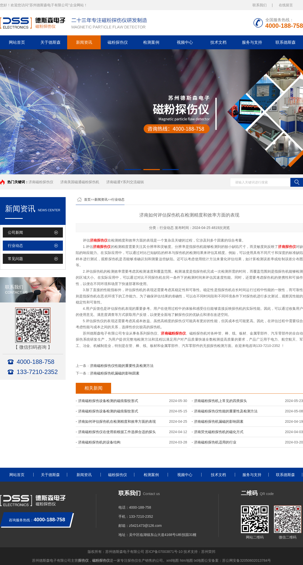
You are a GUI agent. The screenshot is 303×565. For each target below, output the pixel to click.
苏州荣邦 (208, 552)
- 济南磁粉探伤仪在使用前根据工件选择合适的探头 (116, 432)
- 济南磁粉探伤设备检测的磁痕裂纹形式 (107, 401)
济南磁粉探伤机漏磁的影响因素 (114, 373)
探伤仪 (83, 560)
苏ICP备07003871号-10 (164, 552)
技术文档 (218, 42)
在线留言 (286, 5)
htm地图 (186, 560)
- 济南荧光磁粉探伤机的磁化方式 (217, 432)
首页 (87, 199)
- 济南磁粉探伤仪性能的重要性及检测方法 (225, 411)
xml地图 (172, 560)
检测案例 (151, 42)
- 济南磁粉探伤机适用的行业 (214, 442)
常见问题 (15, 258)
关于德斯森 (50, 42)
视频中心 (185, 42)
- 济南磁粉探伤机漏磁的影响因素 (217, 421)
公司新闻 (15, 232)
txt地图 (199, 560)
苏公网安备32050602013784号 (246, 560)
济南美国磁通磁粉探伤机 (79, 182)
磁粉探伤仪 (118, 42)
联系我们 (259, 5)
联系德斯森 (285, 42)
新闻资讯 (84, 42)
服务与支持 (252, 42)
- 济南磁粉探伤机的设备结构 (98, 442)
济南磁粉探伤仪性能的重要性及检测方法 (122, 366)
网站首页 (17, 42)
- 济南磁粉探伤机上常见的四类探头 (219, 401)
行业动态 (15, 245)
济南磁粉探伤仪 (41, 182)
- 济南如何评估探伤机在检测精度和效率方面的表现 (116, 421)
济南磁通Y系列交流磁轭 (125, 182)
